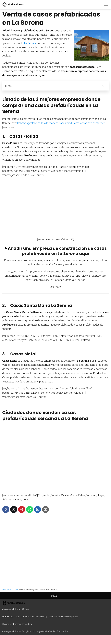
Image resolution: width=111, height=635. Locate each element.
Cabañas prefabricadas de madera (37, 123)
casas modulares (69, 123)
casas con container (92, 123)
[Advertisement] (55, 207)
